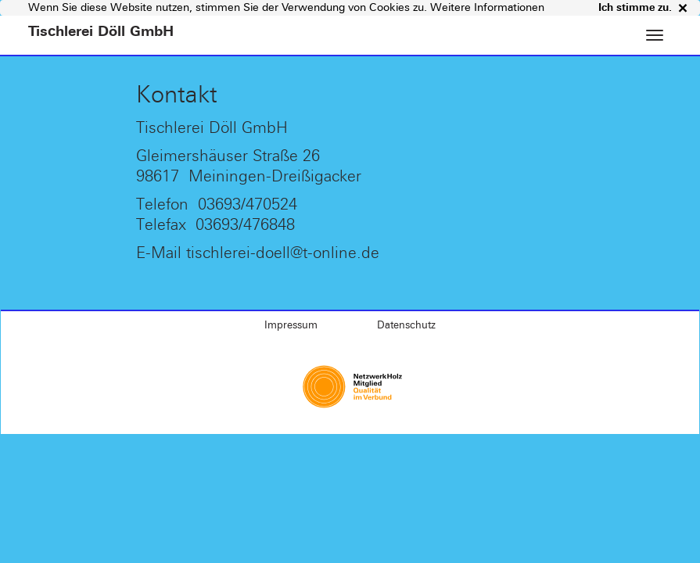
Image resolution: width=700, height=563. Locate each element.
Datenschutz (406, 325)
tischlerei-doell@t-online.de (282, 251)
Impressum (291, 325)
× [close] (680, 8)
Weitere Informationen (487, 7)
